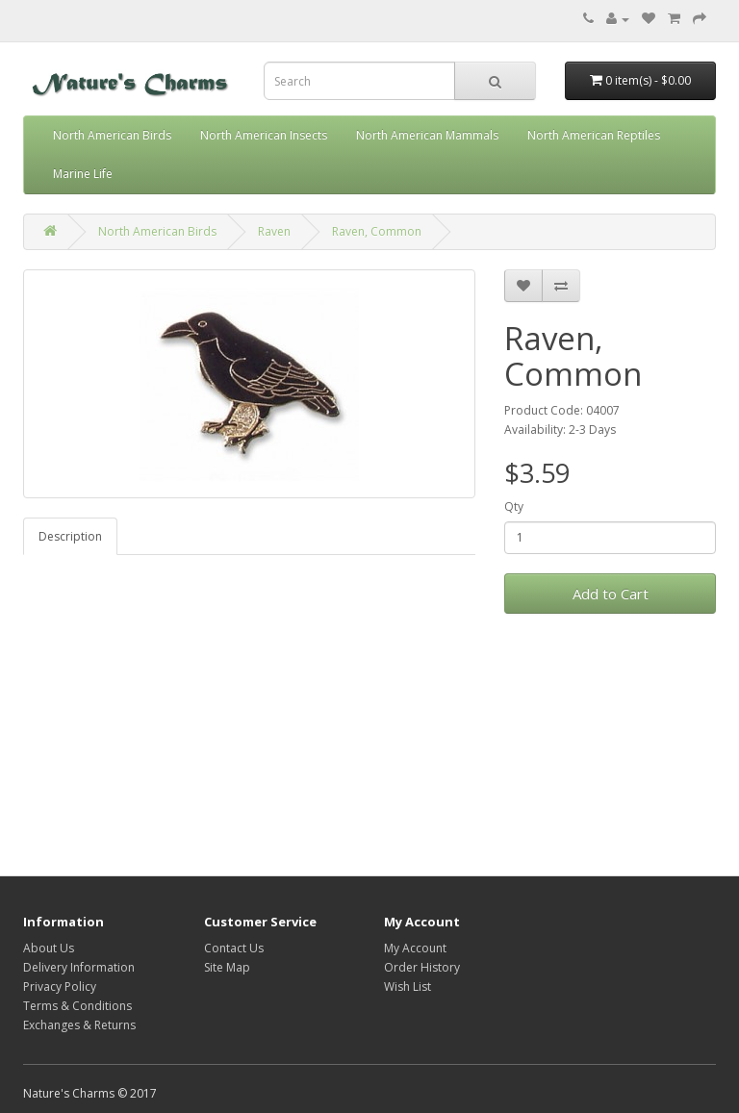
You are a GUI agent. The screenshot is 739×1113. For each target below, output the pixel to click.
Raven (274, 231)
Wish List (407, 986)
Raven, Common (376, 231)
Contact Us (234, 948)
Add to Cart (611, 593)
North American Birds (112, 135)
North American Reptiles (593, 135)
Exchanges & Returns (79, 1025)
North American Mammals (427, 135)
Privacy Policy (59, 986)
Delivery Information (79, 967)
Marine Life (83, 173)
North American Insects (263, 135)
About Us (48, 948)
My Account (415, 948)
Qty (513, 506)
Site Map (227, 967)
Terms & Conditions (77, 1006)
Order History (422, 967)
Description (70, 536)
